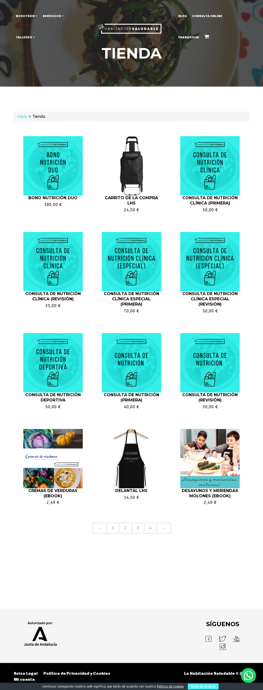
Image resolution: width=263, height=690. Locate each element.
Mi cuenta (24, 679)
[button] (248, 675)
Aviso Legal (26, 673)
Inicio (22, 116)
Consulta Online (207, 16)
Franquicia (188, 37)
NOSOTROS (25, 16)
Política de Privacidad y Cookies (76, 673)
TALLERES (24, 37)
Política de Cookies (170, 686)
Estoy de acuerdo (203, 686)
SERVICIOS (52, 16)
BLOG (182, 16)
